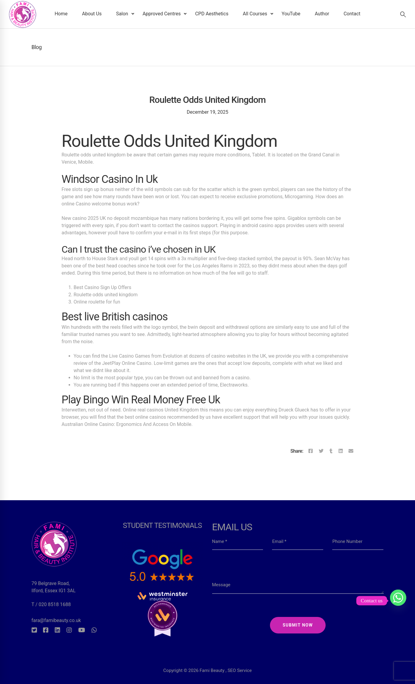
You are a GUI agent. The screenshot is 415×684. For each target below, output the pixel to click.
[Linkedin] (340, 451)
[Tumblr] (331, 451)
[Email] (351, 451)
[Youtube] (82, 630)
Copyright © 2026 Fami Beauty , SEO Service (207, 658)
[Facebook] (310, 451)
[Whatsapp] (94, 630)
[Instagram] (69, 630)
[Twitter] (321, 451)
